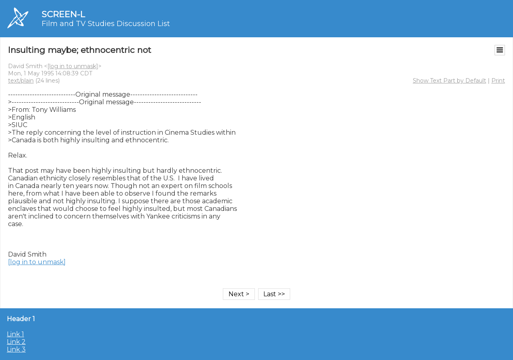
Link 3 (16, 349)
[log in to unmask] (72, 66)
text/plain (21, 80)
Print (498, 80)
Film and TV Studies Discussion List (106, 23)
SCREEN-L (63, 14)
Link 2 (16, 342)
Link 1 (15, 334)
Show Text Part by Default (449, 80)
